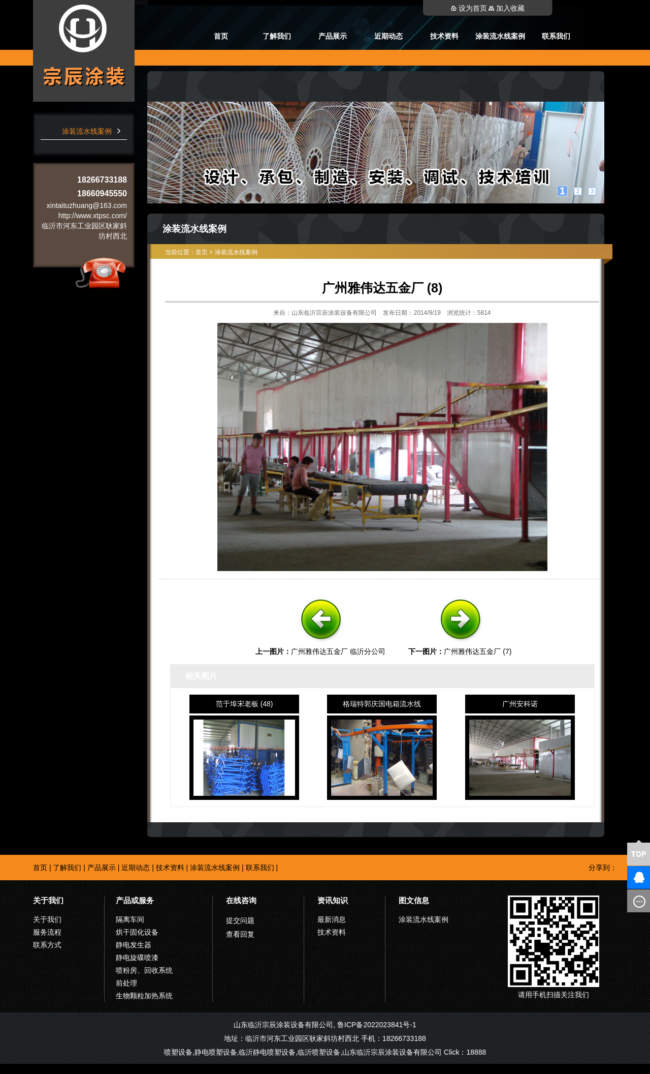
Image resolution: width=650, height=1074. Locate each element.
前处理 (126, 983)
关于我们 (48, 900)
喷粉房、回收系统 (144, 970)
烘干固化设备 (137, 932)
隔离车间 (130, 919)
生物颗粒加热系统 (144, 996)
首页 (221, 36)
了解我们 (277, 36)
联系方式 (47, 945)
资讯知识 (332, 900)
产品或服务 (135, 900)
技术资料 (444, 36)
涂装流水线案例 (500, 36)
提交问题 (240, 920)
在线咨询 (241, 900)
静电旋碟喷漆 (137, 957)
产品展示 (332, 36)
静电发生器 (133, 945)
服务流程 (47, 932)
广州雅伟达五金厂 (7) (477, 651)
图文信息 (414, 900)
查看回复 (240, 934)
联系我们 (556, 36)
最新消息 (331, 919)
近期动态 (388, 36)
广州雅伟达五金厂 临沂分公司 (338, 651)
